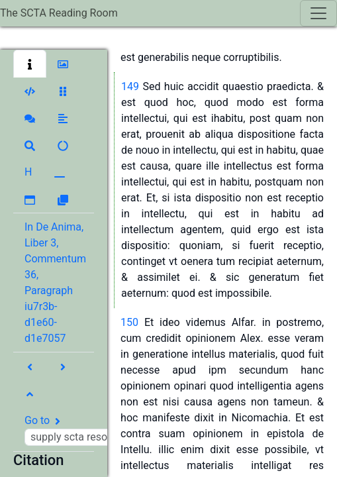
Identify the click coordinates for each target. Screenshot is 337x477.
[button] (29, 64)
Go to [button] (97, 430)
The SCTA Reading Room (59, 13)
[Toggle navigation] (318, 13)
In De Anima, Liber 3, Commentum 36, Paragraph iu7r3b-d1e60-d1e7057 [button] (55, 282)
